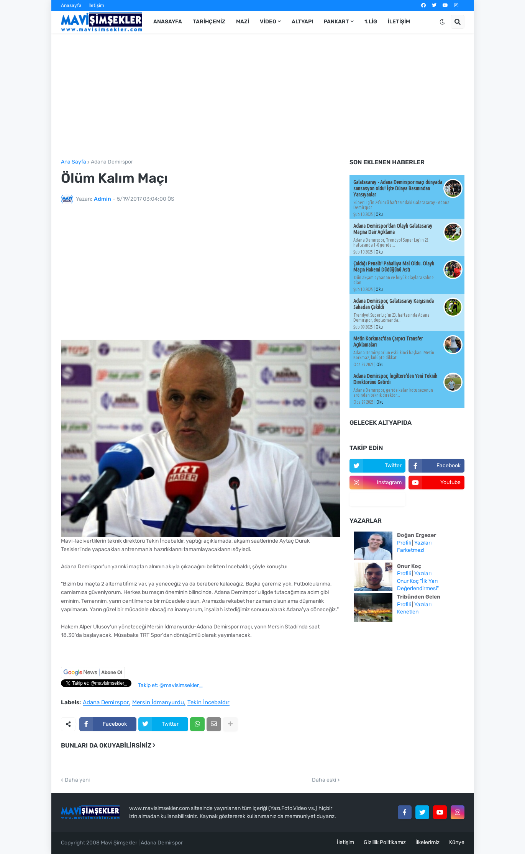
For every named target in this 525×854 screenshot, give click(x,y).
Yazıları (422, 543)
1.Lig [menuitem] (370, 21)
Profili (404, 543)
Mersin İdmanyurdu (158, 703)
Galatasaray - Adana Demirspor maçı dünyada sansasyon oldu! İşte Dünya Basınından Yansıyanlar (397, 188)
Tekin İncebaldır (208, 703)
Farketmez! (410, 550)
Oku (379, 214)
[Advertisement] (262, 96)
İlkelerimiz (427, 842)
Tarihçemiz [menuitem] (209, 21)
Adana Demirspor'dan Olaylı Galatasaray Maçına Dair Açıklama (392, 229)
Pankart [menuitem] (336, 21)
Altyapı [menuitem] (302, 21)
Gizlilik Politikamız (385, 842)
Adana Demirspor (112, 162)
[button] (442, 22)
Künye (456, 842)
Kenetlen (407, 612)
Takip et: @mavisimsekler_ (170, 685)
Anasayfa (71, 5)
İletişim (96, 5)
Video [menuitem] (268, 21)
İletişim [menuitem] (399, 21)
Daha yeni (77, 780)
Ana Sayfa (73, 162)
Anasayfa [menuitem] (167, 21)
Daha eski (324, 780)
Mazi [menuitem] (242, 21)
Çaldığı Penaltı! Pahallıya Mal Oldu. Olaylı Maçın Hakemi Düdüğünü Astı (393, 266)
